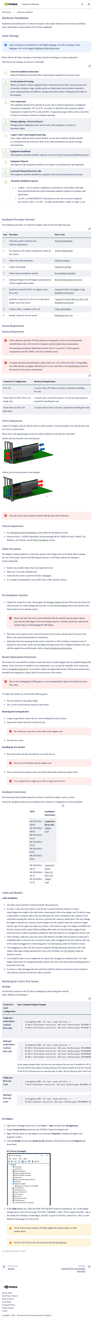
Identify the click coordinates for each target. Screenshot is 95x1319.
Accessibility (6, 1302)
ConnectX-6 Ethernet (30, 4)
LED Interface (56, 944)
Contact (5, 1311)
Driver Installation (40, 540)
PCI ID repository (59, 1243)
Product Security (8, 1308)
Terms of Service (8, 1299)
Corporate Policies (8, 1305)
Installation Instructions (18, 669)
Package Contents (54, 602)
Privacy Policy (7, 1293)
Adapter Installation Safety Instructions (43, 48)
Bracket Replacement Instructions (58, 648)
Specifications (74, 366)
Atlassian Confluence (43, 1315)
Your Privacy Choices (9, 1296)
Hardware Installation (25, 12)
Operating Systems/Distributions (23, 533)
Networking (6, 12)
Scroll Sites (30, 1315)
